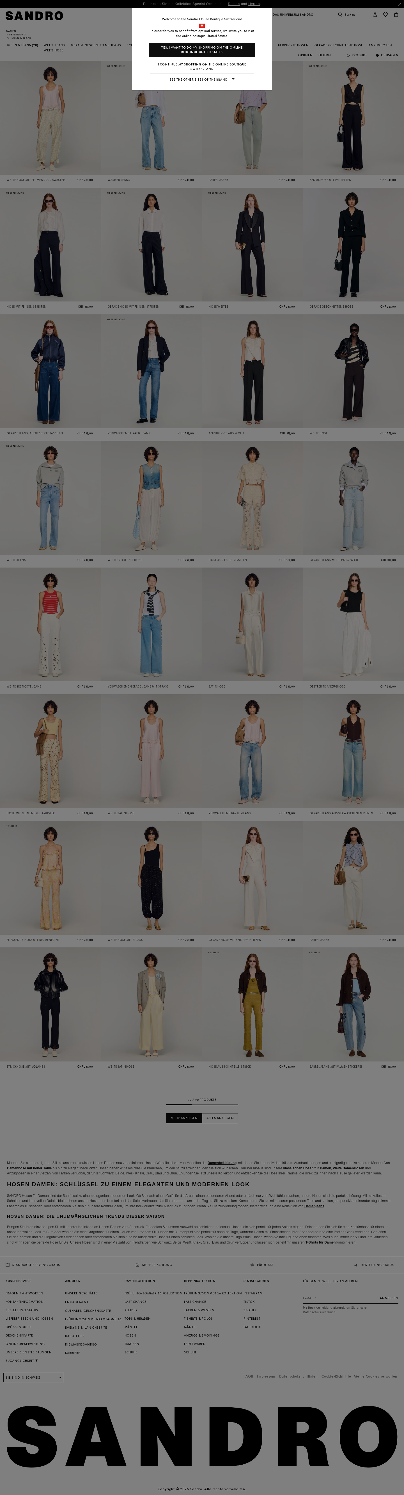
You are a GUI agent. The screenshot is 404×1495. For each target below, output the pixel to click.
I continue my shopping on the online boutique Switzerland (202, 67)
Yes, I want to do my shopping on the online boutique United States (202, 50)
